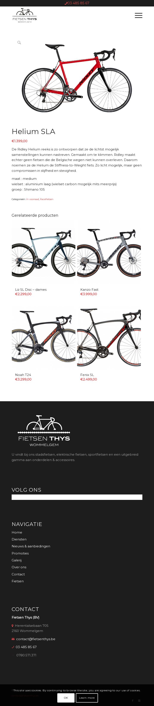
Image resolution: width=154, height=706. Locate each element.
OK (66, 697)
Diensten (19, 539)
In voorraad (32, 199)
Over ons (19, 567)
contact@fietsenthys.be (35, 639)
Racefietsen (46, 199)
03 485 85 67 (78, 3)
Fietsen (18, 581)
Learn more (87, 697)
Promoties (20, 553)
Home (17, 532)
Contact (18, 574)
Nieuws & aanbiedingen (31, 546)
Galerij (17, 560)
